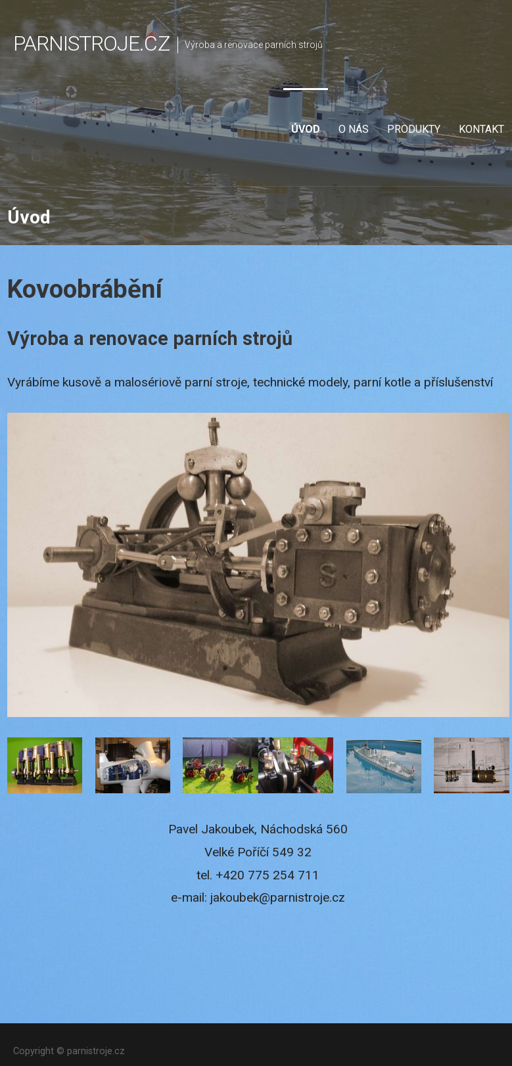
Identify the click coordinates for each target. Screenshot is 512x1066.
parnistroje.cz (91, 43)
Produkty (413, 129)
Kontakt (481, 129)
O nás (353, 129)
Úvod (305, 129)
